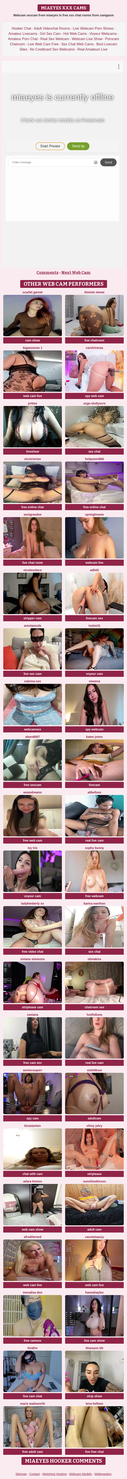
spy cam (32, 1118)
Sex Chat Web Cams (77, 44)
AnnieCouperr (32, 1070)
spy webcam (94, 729)
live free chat (94, 1452)
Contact (34, 1474)
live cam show (94, 1340)
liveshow (32, 451)
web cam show (32, 1229)
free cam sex (32, 1063)
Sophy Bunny (94, 848)
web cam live (32, 396)
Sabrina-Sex (32, 681)
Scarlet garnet (33, 292)
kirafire (33, 1348)
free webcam (94, 896)
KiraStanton (32, 1126)
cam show (32, 340)
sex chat (94, 451)
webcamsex (32, 729)
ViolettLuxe (94, 1070)
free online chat (32, 507)
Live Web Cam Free (43, 44)
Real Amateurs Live (92, 49)
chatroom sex (94, 1007)
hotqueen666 (94, 459)
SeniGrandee (32, 514)
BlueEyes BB (94, 1348)
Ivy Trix (32, 848)
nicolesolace (32, 570)
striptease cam (32, 1007)
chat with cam (33, 1174)
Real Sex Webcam (54, 39)
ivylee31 (95, 625)
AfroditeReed (32, 1237)
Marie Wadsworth (32, 1403)
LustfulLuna (94, 1014)
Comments (47, 272)
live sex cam (33, 674)
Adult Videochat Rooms (52, 28)
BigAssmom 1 (32, 348)
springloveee (94, 514)
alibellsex (94, 792)
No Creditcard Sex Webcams (52, 49)
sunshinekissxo (94, 1181)
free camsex (32, 1340)
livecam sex (94, 618)
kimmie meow (94, 292)
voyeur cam (94, 674)
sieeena (94, 681)
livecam (94, 785)
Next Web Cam (76, 272)
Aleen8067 (32, 737)
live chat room (32, 562)
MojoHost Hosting (55, 1474)
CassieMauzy (94, 1237)
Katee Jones (94, 737)
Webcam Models (80, 1474)
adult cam (94, 1229)
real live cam (94, 840)
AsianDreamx (32, 792)
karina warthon (94, 903)
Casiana (32, 1014)
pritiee (32, 403)
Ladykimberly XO (32, 903)
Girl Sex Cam (50, 34)
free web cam (32, 840)
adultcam (94, 1118)
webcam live (95, 562)
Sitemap (20, 1474)
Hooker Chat (21, 28)
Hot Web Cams (75, 34)
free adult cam (32, 1452)
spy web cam (94, 396)
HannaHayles (94, 1292)
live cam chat (32, 1396)
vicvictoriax (32, 459)
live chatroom (94, 340)
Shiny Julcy (94, 1126)
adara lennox (32, 1181)
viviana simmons (32, 959)
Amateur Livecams (22, 34)
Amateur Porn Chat (23, 39)
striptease (94, 1174)
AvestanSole (32, 625)
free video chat (32, 951)
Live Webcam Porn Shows (93, 28)
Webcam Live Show (87, 39)
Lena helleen (94, 1403)
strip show (94, 1396)
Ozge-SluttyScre (94, 403)
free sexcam (32, 785)
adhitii (94, 570)
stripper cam (32, 618)
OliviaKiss (94, 959)
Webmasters (102, 1474)
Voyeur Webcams (103, 34)
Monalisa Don (32, 1292)
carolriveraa (94, 348)
